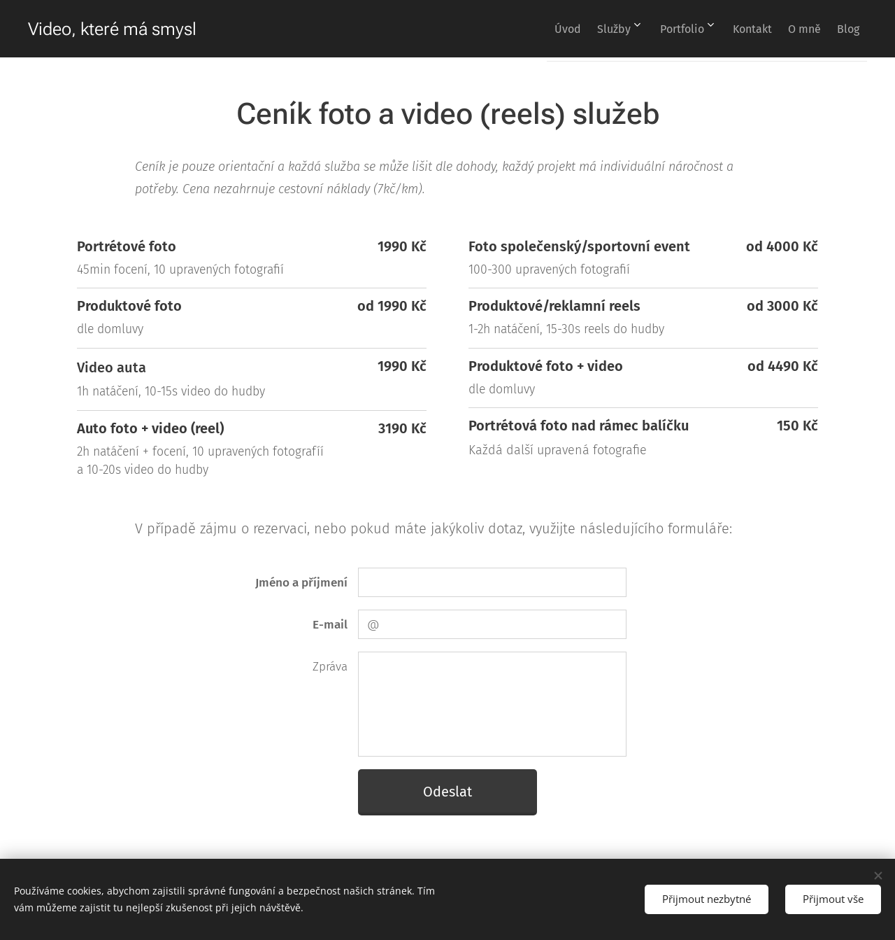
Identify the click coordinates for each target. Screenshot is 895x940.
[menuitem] (524, 28)
